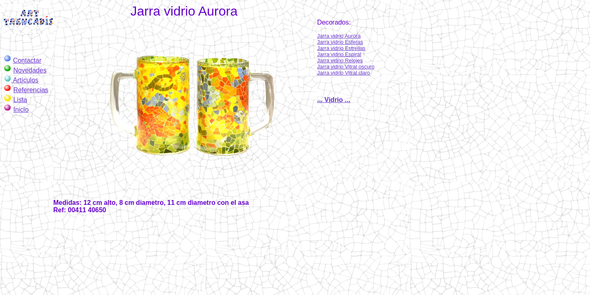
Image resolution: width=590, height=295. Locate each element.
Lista (20, 99)
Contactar (27, 60)
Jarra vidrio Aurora (339, 36)
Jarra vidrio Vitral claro (343, 73)
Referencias (30, 89)
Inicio (20, 109)
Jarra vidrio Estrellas (341, 48)
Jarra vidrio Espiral (339, 54)
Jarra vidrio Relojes (340, 60)
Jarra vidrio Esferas (340, 42)
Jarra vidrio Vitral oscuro (345, 67)
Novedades (29, 70)
